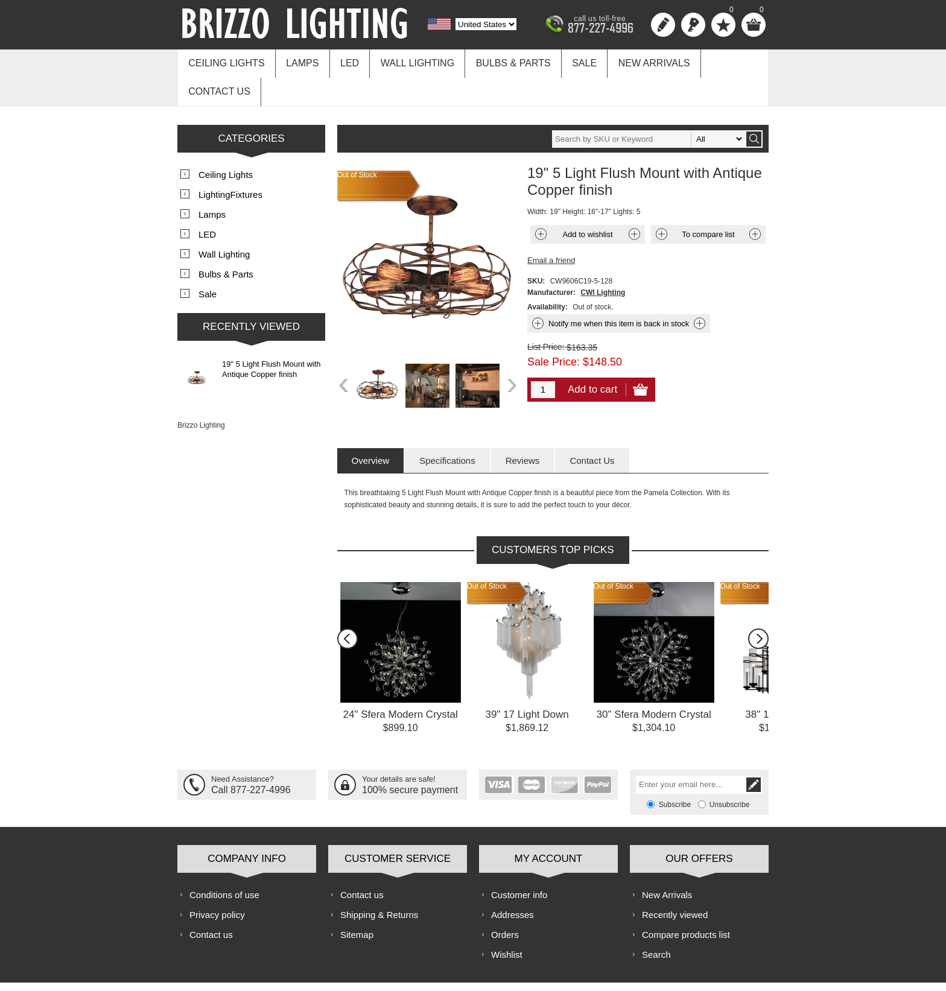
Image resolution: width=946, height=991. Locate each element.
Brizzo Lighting (201, 392)
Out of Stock (487, 553)
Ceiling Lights (225, 61)
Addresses (512, 882)
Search (656, 922)
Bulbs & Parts (500, 61)
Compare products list (686, 902)
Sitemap (356, 902)
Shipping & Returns (379, 882)
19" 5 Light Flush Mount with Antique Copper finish (271, 336)
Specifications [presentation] (447, 428)
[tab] (370, 428)
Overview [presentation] (371, 428)
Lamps (298, 61)
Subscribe (675, 772)
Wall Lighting (408, 61)
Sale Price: (553, 329)
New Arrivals (636, 61)
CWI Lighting (602, 260)
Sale (569, 61)
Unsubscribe (730, 772)
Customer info (519, 862)
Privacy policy (217, 882)
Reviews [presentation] (523, 428)
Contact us (722, 61)
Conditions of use (224, 862)
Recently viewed (675, 882)
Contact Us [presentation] (592, 428)
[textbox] (648, 106)
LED (343, 61)
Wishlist (506, 922)
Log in (693, 25)
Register (663, 25)
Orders (505, 902)
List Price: (545, 314)
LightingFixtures (230, 162)
